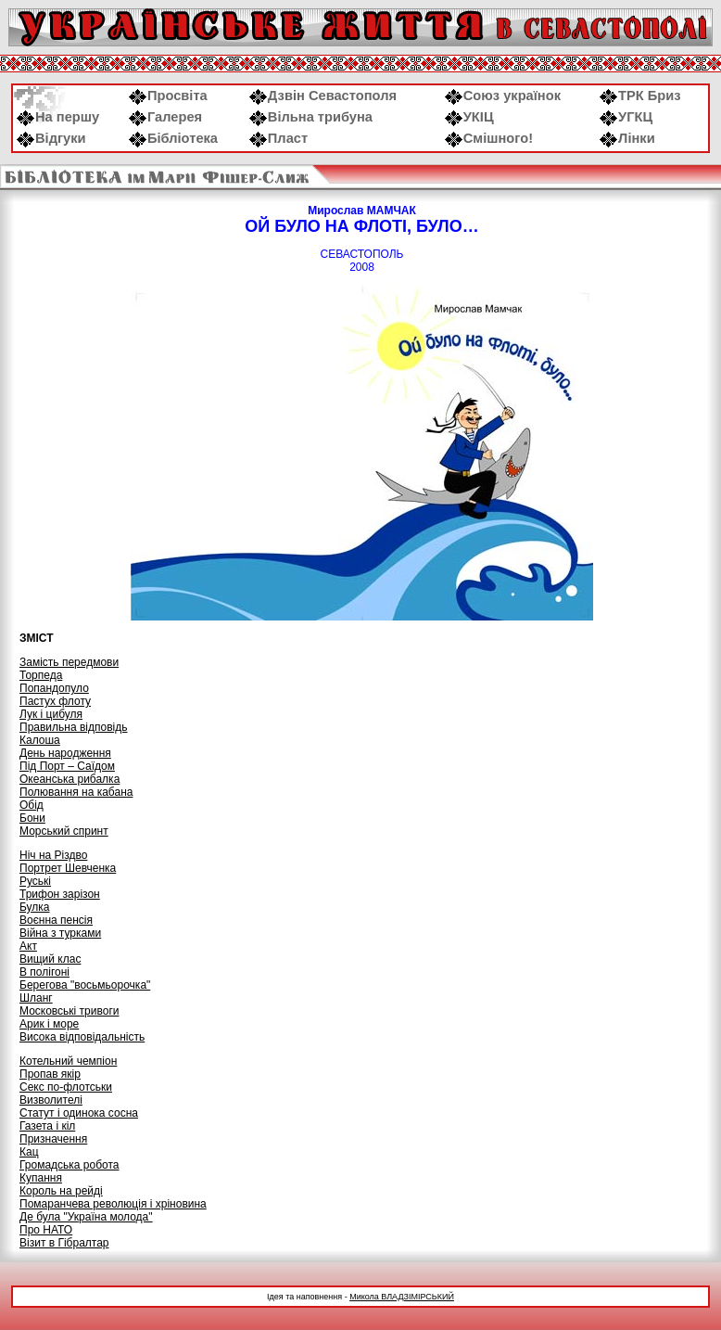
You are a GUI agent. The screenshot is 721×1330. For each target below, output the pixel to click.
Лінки (627, 138)
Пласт (278, 138)
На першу (58, 116)
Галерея (165, 116)
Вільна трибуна (311, 116)
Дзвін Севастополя (323, 95)
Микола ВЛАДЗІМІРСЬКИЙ (401, 1296)
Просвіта (168, 95)
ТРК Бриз (640, 95)
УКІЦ (469, 116)
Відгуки (51, 138)
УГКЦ (626, 116)
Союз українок (503, 95)
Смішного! (489, 138)
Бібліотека (173, 138)
